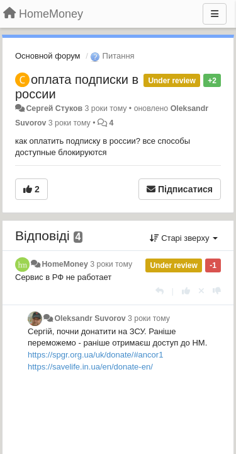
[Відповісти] (159, 291)
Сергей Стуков (54, 108)
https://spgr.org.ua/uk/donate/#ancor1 (95, 354)
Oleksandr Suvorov (89, 318)
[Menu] (215, 14)
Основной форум (48, 56)
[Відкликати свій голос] (201, 291)
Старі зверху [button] (184, 238)
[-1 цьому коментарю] (217, 291)
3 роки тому (111, 264)
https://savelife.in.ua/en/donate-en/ (90, 366)
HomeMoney (64, 264)
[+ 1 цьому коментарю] (186, 291)
